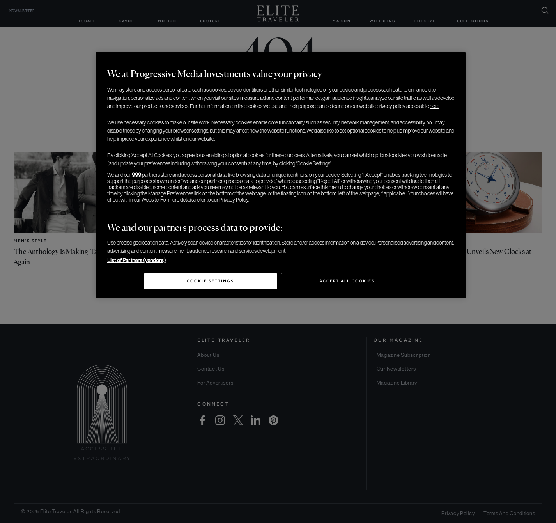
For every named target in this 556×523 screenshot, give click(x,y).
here (434, 106)
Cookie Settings (210, 281)
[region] (281, 175)
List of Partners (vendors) (136, 260)
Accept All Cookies (347, 281)
